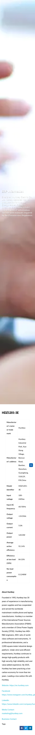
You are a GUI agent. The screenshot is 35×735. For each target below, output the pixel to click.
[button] (22, 728)
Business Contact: (9, 719)
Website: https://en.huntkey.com (15, 685)
